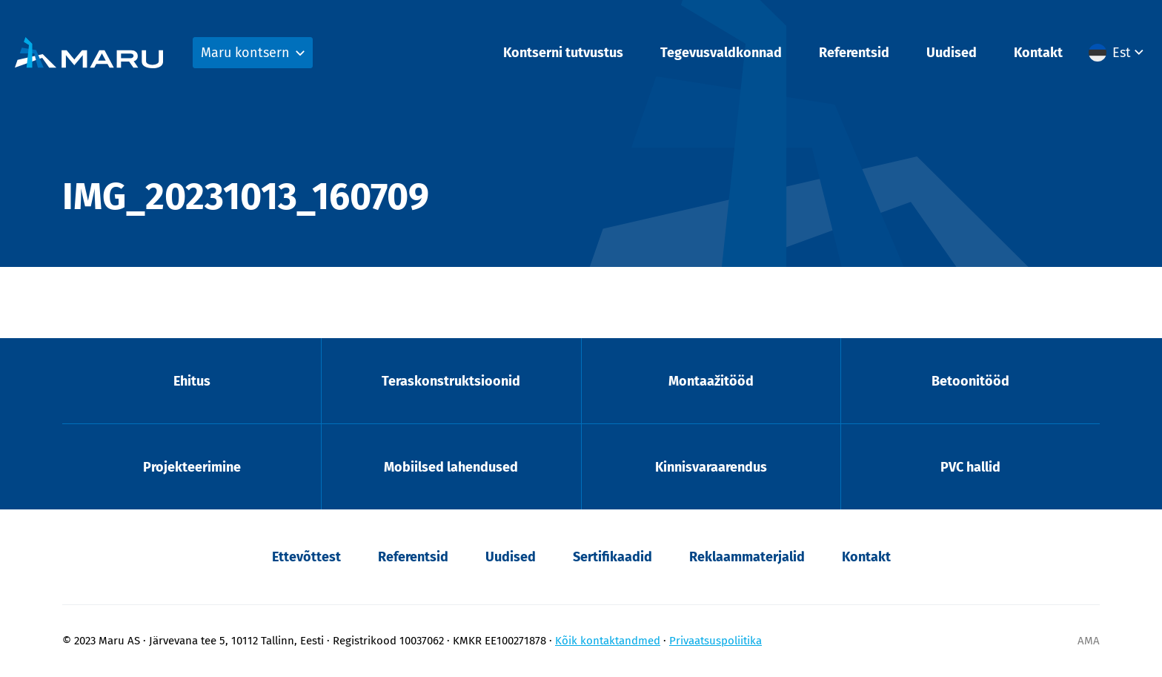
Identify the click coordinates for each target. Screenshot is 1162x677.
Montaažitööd (711, 381)
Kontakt (1038, 52)
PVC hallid (970, 467)
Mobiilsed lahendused (451, 467)
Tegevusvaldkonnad (721, 52)
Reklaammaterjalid (747, 557)
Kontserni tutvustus (563, 52)
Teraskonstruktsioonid (451, 381)
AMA (1089, 640)
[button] (1118, 52)
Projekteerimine (192, 467)
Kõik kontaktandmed (607, 640)
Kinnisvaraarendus (711, 467)
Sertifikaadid (612, 557)
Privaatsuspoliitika (715, 640)
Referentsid (854, 52)
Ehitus (191, 381)
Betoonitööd (970, 381)
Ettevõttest (306, 557)
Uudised (951, 52)
